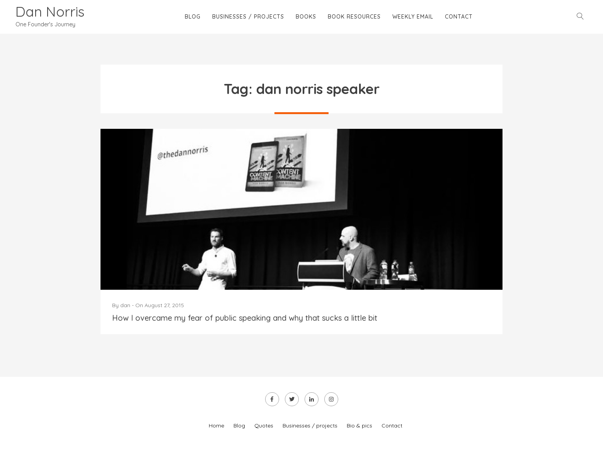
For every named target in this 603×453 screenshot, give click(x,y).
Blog (193, 16)
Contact (459, 16)
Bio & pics (359, 425)
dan (125, 305)
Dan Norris (50, 11)
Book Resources (354, 16)
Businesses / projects (248, 16)
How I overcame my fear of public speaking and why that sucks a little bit (244, 318)
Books (306, 16)
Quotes (263, 425)
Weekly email (412, 16)
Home (216, 425)
